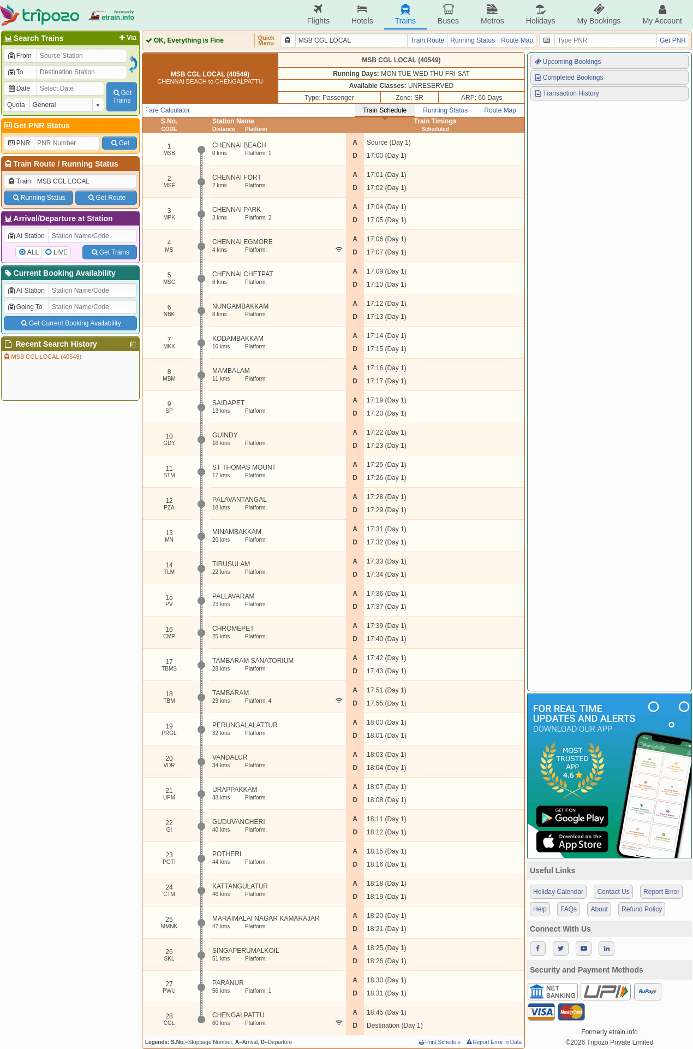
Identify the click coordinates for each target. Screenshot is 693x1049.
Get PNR (673, 40)
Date (18, 88)
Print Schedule (439, 1042)
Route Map (517, 40)
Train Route (35, 163)
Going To (25, 307)
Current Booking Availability (59, 273)
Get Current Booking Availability (70, 323)
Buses (448, 14)
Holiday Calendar (558, 892)
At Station (26, 236)
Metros (492, 14)
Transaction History (566, 93)
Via (126, 38)
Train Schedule (385, 110)
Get (119, 143)
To (15, 72)
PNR (18, 143)
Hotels (362, 14)
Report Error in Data (493, 1042)
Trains (405, 14)
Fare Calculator (167, 110)
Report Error (661, 892)
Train (19, 181)
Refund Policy (642, 909)
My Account (662, 14)
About (598, 909)
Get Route (106, 197)
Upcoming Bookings (567, 62)
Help (540, 909)
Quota (16, 105)
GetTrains (122, 96)
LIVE (60, 252)
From (19, 56)
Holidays (540, 14)
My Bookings (598, 14)
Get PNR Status (36, 125)
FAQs (568, 909)
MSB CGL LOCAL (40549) (42, 356)
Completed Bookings (569, 77)
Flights (318, 14)
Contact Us (613, 892)
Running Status (90, 163)
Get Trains (109, 252)
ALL (33, 252)
